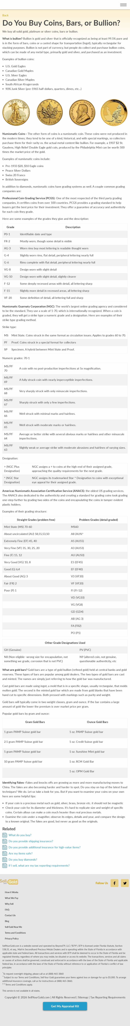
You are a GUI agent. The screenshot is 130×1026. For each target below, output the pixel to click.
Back (5, 15)
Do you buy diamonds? (23, 859)
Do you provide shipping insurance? (31, 841)
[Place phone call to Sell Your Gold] (113, 4)
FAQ (7, 909)
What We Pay (11, 898)
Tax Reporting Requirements (107, 997)
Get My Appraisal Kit (65, 1006)
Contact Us (10, 915)
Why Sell (9, 904)
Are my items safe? (20, 853)
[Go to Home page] (10, 4)
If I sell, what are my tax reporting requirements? (39, 865)
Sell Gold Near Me (13, 927)
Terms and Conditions (15, 932)
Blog (7, 921)
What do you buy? (20, 835)
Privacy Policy (12, 938)
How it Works (11, 892)
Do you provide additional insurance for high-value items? (45, 847)
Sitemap (83, 997)
